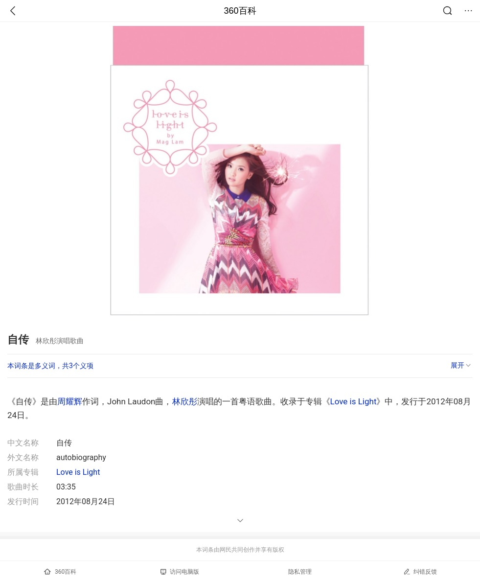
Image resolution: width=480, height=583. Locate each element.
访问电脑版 (179, 571)
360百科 (240, 11)
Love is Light (353, 401)
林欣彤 (184, 401)
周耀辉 (69, 401)
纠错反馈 (420, 571)
